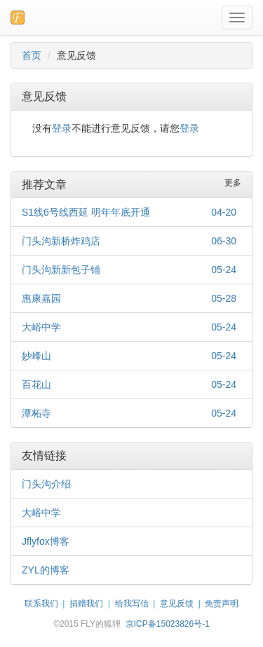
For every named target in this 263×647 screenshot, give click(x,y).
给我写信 (132, 603)
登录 (62, 128)
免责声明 (221, 603)
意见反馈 (177, 603)
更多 (232, 183)
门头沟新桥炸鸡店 (61, 240)
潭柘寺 (36, 413)
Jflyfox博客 (45, 541)
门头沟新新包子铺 (61, 269)
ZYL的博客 (45, 570)
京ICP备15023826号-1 (168, 624)
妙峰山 (36, 355)
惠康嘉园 (41, 298)
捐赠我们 (86, 603)
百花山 (36, 384)
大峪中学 (41, 327)
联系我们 (41, 603)
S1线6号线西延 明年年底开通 (86, 212)
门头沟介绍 (46, 483)
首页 (31, 55)
